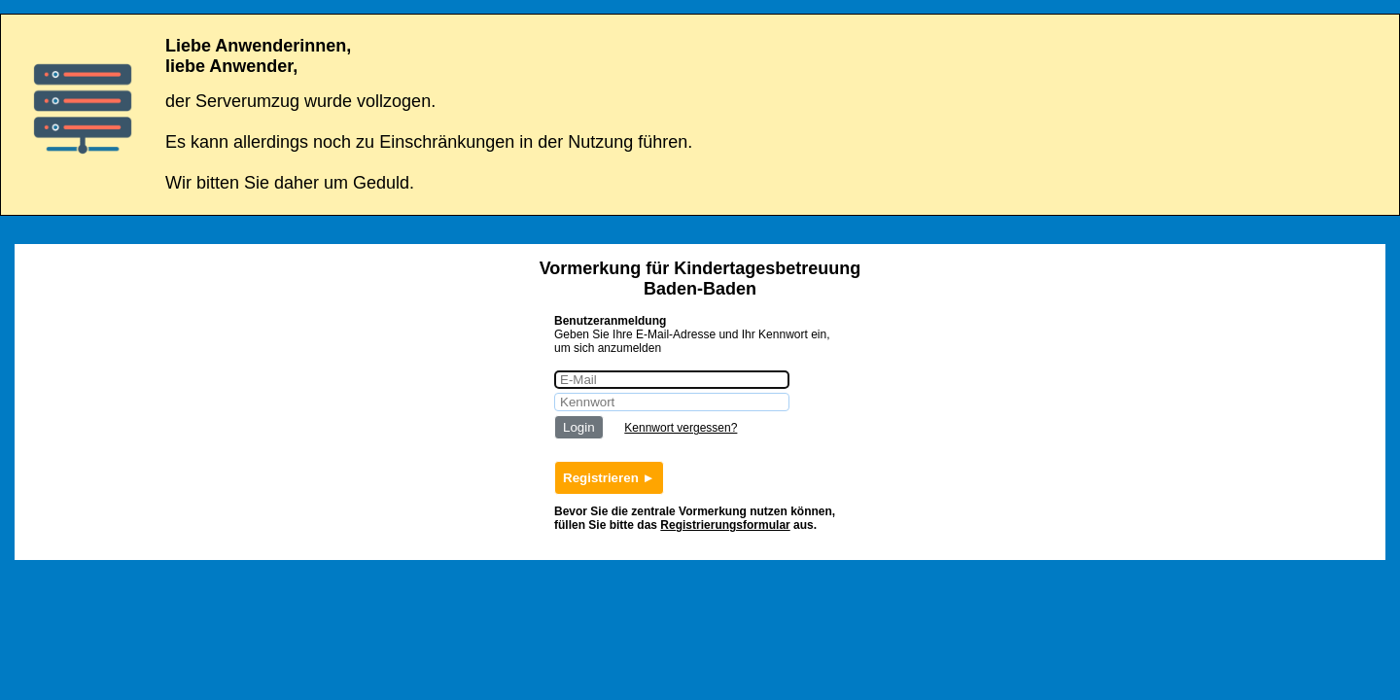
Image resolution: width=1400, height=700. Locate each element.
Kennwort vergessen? (680, 428)
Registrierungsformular (724, 525)
